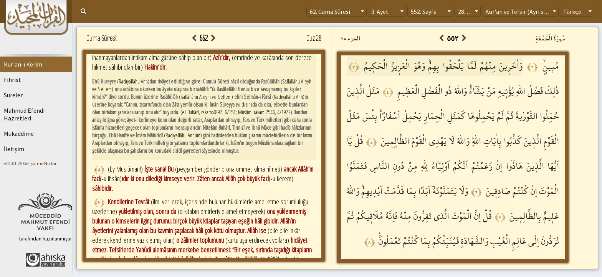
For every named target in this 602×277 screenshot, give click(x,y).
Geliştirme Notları (40, 163)
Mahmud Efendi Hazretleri (24, 114)
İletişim (14, 149)
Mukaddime (19, 133)
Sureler (13, 95)
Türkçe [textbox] (572, 11)
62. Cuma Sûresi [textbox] (330, 11)
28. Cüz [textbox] (467, 11)
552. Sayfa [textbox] (424, 11)
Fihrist (12, 79)
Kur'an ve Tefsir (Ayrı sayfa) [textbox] (520, 11)
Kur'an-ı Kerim (23, 64)
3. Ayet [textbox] (380, 11)
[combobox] (336, 11)
